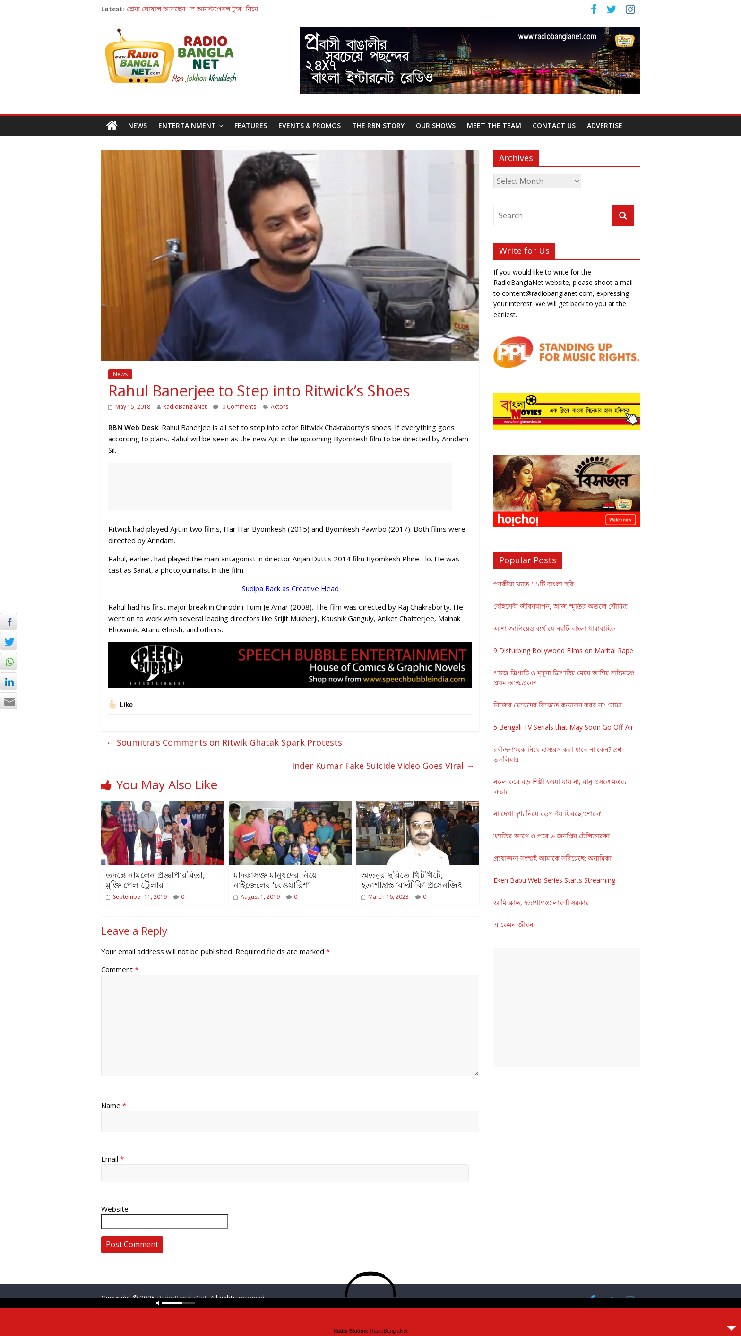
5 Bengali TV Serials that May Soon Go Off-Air (563, 727)
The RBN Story (378, 125)
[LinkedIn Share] (8, 681)
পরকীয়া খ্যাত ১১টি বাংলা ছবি (533, 583)
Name (113, 1105)
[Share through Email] (8, 700)
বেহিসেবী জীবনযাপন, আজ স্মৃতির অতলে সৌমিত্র (560, 606)
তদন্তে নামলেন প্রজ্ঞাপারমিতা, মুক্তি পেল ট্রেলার (155, 880)
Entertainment (187, 125)
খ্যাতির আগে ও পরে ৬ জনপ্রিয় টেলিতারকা (551, 835)
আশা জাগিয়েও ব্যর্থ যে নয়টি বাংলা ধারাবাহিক (554, 628)
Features (250, 125)
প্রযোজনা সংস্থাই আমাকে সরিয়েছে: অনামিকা (552, 857)
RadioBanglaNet (185, 407)
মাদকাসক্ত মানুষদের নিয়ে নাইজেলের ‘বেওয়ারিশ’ (275, 880)
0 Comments (234, 407)
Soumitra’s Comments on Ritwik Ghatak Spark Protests (224, 742)
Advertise (604, 125)
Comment (119, 969)
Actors (279, 407)
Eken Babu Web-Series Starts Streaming (554, 880)
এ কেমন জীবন (513, 924)
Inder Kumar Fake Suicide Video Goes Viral (383, 765)
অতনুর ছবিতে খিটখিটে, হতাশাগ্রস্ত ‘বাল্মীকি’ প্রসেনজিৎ (411, 880)
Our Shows (436, 125)
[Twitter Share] (8, 641)
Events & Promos (309, 125)
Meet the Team (494, 125)
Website (115, 1209)
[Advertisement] (280, 486)
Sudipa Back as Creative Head (290, 588)
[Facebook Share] (8, 621)
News (137, 125)
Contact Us (554, 125)
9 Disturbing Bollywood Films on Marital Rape (563, 650)
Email (112, 1159)
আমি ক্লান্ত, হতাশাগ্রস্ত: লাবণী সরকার (541, 902)
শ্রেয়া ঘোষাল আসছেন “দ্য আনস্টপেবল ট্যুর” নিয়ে (192, 8)
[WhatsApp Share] (8, 661)
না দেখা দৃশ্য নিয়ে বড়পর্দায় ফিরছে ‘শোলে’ (547, 813)
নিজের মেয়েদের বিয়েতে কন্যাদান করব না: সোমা (557, 704)
